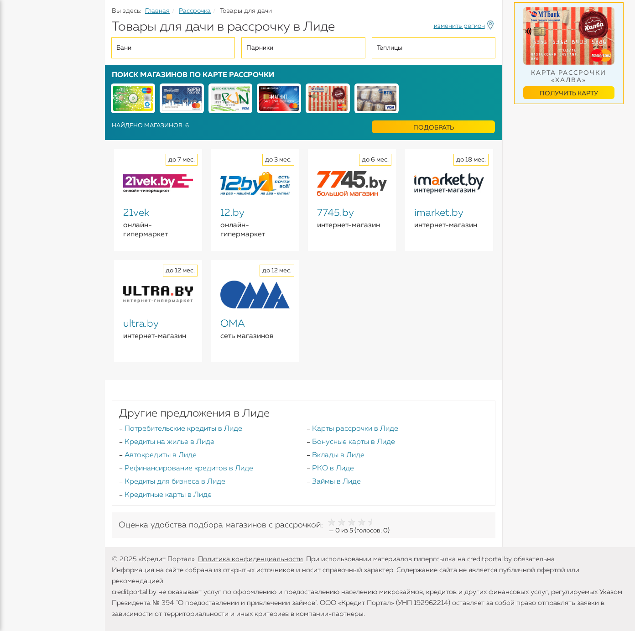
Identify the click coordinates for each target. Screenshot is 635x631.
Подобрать (433, 128)
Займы (19, 136)
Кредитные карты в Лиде (168, 495)
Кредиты (22, 68)
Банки (18, 154)
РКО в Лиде (333, 468)
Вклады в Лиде (338, 455)
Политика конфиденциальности (250, 559)
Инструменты (32, 172)
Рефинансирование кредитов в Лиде (189, 468)
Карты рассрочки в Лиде (355, 429)
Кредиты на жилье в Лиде (169, 442)
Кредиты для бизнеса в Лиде (175, 481)
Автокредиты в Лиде (161, 455)
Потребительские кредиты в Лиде (183, 429)
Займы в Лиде (336, 481)
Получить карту (569, 93)
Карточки (24, 118)
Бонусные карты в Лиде (353, 442)
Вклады (21, 101)
